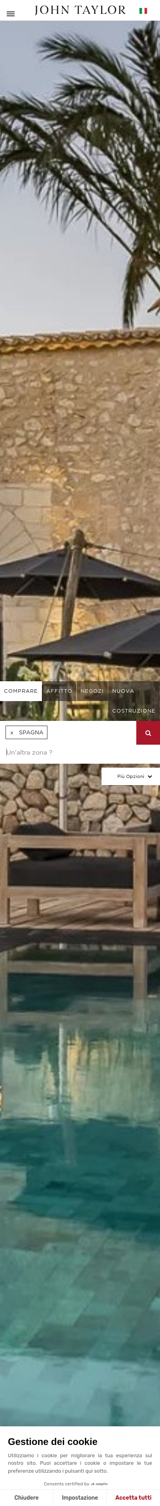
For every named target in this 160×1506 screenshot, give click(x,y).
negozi (92, 691)
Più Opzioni (130, 776)
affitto (59, 691)
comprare (21, 691)
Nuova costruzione (134, 701)
